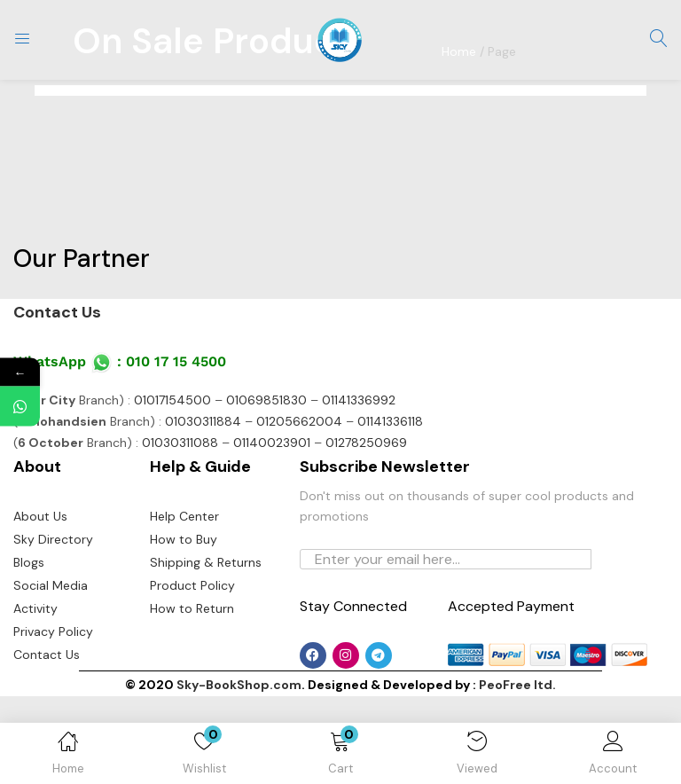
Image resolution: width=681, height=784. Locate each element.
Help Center (184, 604)
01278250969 (366, 530)
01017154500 (172, 488)
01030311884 (203, 509)
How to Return (192, 696)
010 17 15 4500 (176, 449)
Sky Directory (53, 627)
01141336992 (358, 488)
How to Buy (183, 627)
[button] (340, 756)
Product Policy (192, 673)
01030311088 (180, 530)
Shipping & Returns (206, 650)
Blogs (28, 650)
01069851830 (266, 488)
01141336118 (390, 509)
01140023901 (271, 530)
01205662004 (299, 509)
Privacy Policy (53, 719)
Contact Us (57, 400)
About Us (40, 604)
